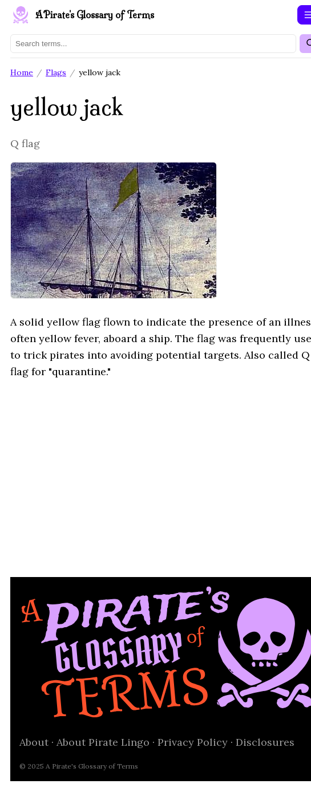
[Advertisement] (155, 470)
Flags (56, 72)
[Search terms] (153, 43)
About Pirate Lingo (103, 742)
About (34, 742)
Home (21, 72)
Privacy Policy (192, 742)
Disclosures (265, 742)
